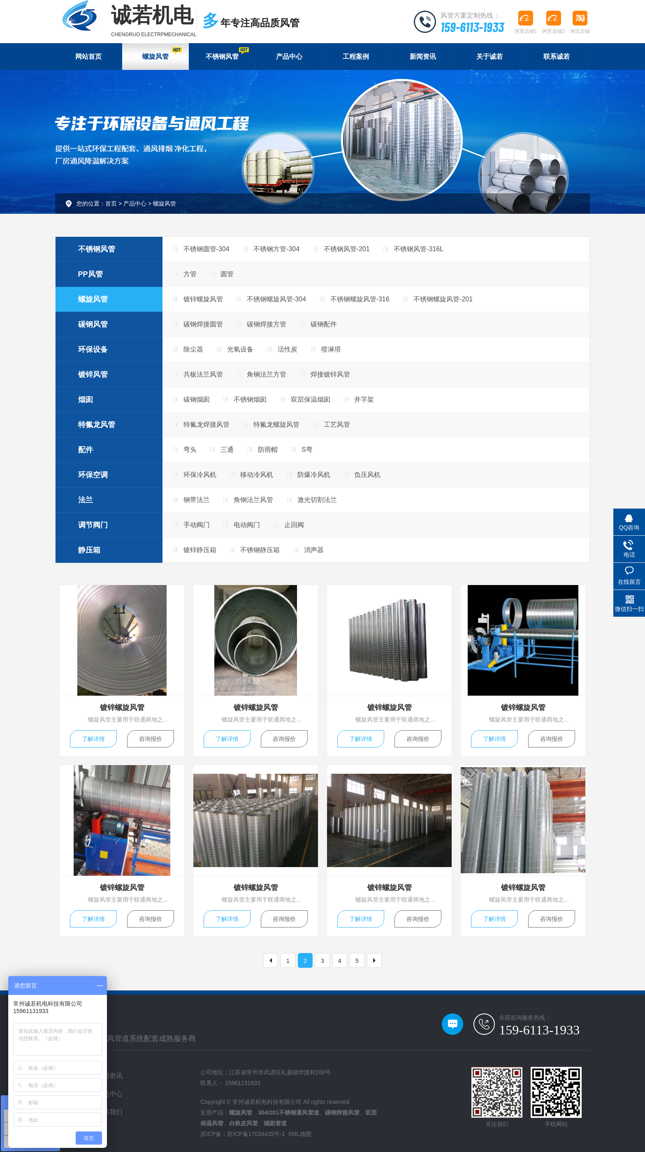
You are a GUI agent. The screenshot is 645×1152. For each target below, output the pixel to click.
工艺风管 (337, 424)
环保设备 (93, 349)
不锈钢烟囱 (250, 399)
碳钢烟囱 (196, 399)
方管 (190, 274)
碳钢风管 (93, 324)
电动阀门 (247, 524)
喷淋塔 (331, 349)
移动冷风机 (256, 474)
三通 (227, 449)
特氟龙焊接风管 (206, 424)
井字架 (364, 399)
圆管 (227, 274)
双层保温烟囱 (310, 399)
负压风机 (367, 474)
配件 (85, 450)
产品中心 (289, 56)
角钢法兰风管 (253, 499)
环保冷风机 (199, 474)
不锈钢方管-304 (276, 248)
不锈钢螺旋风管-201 (443, 299)
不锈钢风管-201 (347, 248)
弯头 (190, 449)
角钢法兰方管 (266, 374)
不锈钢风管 (227, 53)
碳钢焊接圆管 (203, 324)
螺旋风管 (162, 53)
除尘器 (193, 349)
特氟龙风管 (96, 425)
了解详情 (93, 739)
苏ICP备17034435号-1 (256, 1134)
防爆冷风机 (313, 474)
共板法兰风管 (203, 374)
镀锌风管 (93, 374)
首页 (111, 203)
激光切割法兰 (317, 499)
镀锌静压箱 (199, 549)
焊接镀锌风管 (330, 374)
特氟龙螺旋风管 (276, 424)
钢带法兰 (196, 499)
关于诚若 (489, 56)
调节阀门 (93, 525)
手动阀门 (196, 524)
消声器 (314, 549)
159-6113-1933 (472, 27)
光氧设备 (240, 349)
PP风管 (90, 274)
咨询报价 (150, 739)
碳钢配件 (324, 324)
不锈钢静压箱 (260, 549)
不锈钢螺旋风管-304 (276, 299)
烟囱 (85, 400)
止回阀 (294, 524)
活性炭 (287, 349)
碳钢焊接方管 (266, 324)
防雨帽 (268, 449)
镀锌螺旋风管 (203, 299)
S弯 (307, 449)
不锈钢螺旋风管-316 (360, 299)
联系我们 (109, 1111)
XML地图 (299, 1134)
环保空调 (93, 475)
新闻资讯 (423, 56)
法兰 (85, 500)
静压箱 (89, 550)
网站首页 (88, 56)
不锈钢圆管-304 (206, 248)
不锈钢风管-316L (418, 248)
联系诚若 (556, 56)
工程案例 (356, 56)
